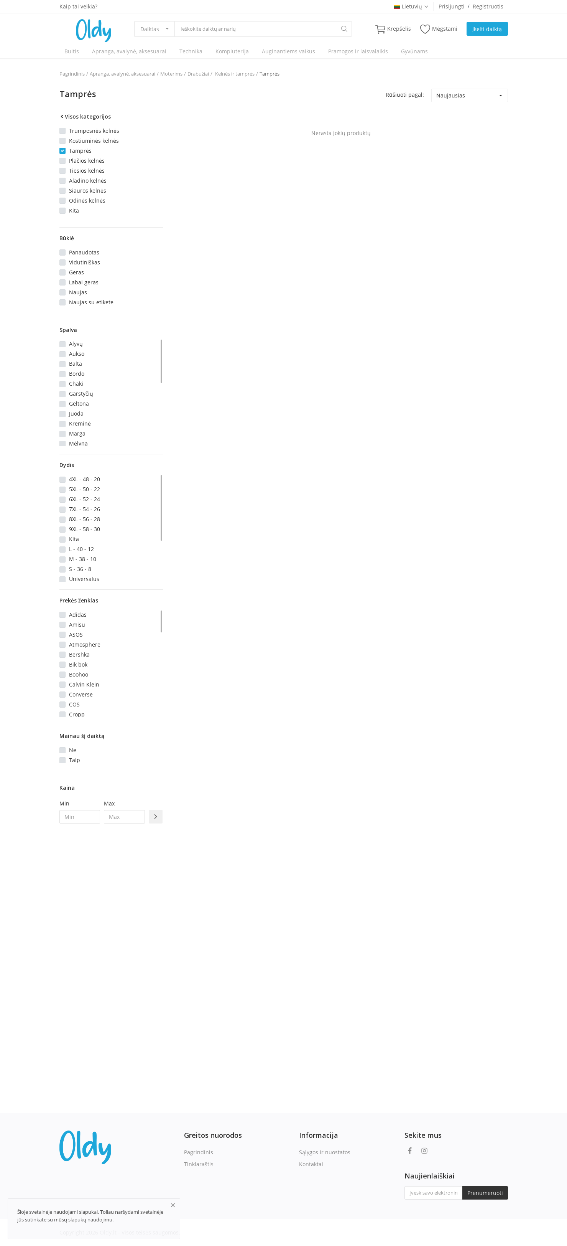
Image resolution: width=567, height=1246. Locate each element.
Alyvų (76, 343)
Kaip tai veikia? (78, 6)
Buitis (71, 51)
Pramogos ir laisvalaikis (358, 51)
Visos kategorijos (85, 116)
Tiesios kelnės (87, 170)
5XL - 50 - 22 (84, 489)
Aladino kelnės (88, 180)
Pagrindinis (72, 73)
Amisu (77, 624)
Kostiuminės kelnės (94, 140)
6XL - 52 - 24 (84, 499)
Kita (74, 210)
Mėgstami (438, 29)
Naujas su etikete (91, 302)
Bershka (79, 654)
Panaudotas (84, 252)
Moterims (171, 73)
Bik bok (78, 664)
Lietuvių (411, 6)
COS (74, 704)
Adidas (78, 614)
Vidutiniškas (84, 262)
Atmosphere (84, 644)
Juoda (76, 413)
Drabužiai (198, 73)
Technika (190, 51)
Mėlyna (78, 443)
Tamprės (269, 73)
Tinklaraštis (199, 1164)
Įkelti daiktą (487, 29)
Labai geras (84, 282)
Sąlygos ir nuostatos (324, 1152)
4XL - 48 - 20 (84, 479)
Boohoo (78, 674)
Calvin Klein (84, 684)
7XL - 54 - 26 (84, 509)
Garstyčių (81, 393)
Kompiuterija (232, 51)
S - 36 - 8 (80, 569)
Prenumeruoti (485, 1192)
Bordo (76, 373)
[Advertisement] (111, 954)
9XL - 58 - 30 (84, 529)
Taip (74, 760)
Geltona (79, 403)
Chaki (76, 383)
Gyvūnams (414, 51)
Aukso (76, 353)
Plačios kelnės (87, 160)
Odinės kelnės (87, 200)
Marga (77, 433)
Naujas (78, 292)
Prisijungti (452, 6)
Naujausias (450, 95)
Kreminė (80, 423)
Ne (72, 750)
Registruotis (488, 6)
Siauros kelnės (87, 190)
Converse (81, 694)
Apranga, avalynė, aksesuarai (129, 51)
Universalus (84, 579)
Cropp (77, 714)
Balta (75, 363)
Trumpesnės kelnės (94, 130)
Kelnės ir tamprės (234, 73)
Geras (76, 272)
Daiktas (149, 29)
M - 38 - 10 (82, 559)
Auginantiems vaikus (288, 51)
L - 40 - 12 (81, 549)
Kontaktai (311, 1164)
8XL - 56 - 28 (84, 519)
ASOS (76, 634)
